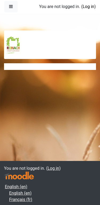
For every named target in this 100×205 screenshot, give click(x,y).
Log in (88, 6)
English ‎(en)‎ (16, 186)
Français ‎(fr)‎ (20, 199)
